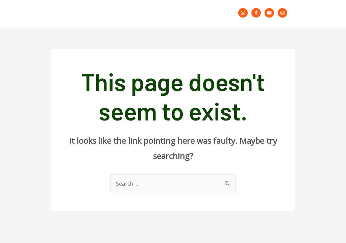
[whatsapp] (244, 13)
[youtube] (270, 13)
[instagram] (283, 13)
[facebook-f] (257, 13)
